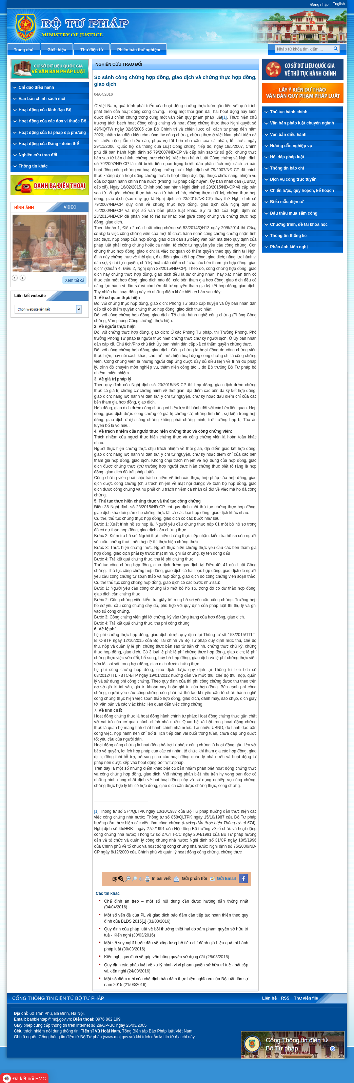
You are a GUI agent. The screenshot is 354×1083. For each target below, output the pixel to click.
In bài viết (161, 878)
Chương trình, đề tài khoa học (299, 224)
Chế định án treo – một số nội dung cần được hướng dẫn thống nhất (176, 901)
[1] (224, 117)
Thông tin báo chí (287, 168)
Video (70, 207)
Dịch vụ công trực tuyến (293, 179)
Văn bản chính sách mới (42, 98)
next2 (22, 278)
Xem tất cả (74, 280)
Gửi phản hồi (194, 878)
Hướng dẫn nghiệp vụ (291, 145)
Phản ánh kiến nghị (289, 246)
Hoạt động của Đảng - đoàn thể (49, 143)
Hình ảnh (24, 207)
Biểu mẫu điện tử (286, 201)
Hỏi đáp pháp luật (287, 157)
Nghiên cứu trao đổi (38, 155)
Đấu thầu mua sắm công (294, 213)
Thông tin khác (33, 166)
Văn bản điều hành (288, 134)
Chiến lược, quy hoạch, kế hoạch (302, 190)
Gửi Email (226, 878)
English (339, 4)
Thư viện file (306, 998)
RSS (285, 998)
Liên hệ (269, 998)
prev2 (15, 278)
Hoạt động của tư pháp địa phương (52, 132)
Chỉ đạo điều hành (36, 87)
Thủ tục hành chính (289, 112)
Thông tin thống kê (288, 235)
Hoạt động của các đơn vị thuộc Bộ (52, 121)
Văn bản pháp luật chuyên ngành (302, 123)
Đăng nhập (319, 4)
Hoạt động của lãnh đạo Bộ (45, 109)
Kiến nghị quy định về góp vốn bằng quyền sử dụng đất (154, 956)
